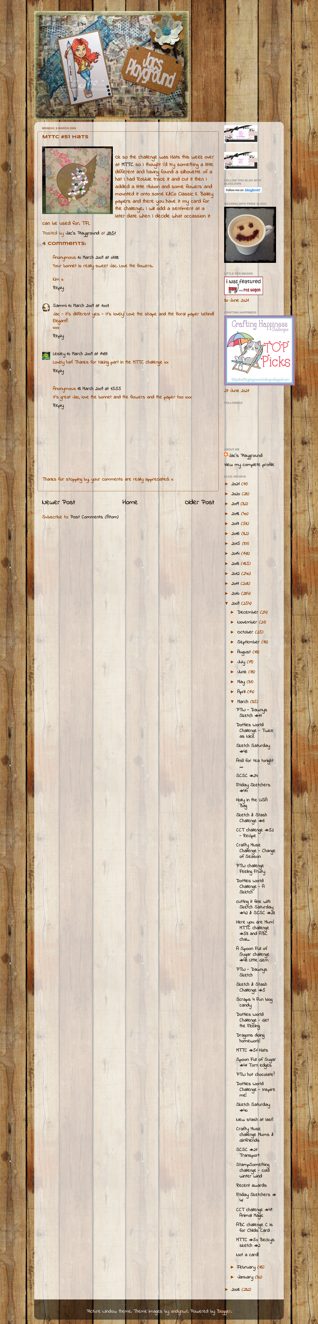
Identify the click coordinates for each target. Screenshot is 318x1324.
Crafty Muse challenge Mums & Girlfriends (255, 1135)
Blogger (224, 1311)
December (248, 612)
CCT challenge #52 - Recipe (255, 833)
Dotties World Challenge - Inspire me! (255, 1090)
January (246, 1277)
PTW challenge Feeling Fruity (250, 869)
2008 (236, 1289)
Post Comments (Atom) (94, 517)
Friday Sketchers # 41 (256, 1197)
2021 (236, 484)
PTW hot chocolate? (255, 1074)
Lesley (59, 354)
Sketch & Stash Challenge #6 (251, 818)
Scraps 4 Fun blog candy (254, 1002)
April (242, 692)
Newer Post (58, 503)
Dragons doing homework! (250, 1038)
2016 (236, 533)
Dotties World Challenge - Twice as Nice (254, 731)
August (244, 652)
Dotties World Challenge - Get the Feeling (252, 1020)
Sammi (59, 305)
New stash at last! (254, 1119)
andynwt (179, 1311)
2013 (236, 563)
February (247, 1267)
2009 (236, 603)
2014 (236, 553)
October (246, 632)
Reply (58, 288)
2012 (236, 573)
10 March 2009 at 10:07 (88, 305)
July (242, 662)
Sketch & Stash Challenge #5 (251, 987)
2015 (236, 543)
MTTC (127, 165)
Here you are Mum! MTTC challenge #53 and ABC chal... (255, 931)
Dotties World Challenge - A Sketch (250, 887)
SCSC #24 (246, 776)
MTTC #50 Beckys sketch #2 (255, 1243)
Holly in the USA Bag (251, 803)
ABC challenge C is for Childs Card (254, 1228)
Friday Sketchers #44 (253, 788)
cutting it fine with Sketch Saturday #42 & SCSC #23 (255, 907)
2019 (235, 504)
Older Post (199, 503)
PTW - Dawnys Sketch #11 (251, 713)
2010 (236, 593)
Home (130, 503)
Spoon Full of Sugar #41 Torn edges (256, 1062)
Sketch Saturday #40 (253, 1107)
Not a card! (247, 1255)
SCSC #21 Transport (247, 1152)
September (249, 642)
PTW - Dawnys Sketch (251, 972)
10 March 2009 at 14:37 (86, 354)
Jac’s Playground (245, 456)
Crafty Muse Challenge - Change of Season (255, 851)
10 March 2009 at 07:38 (98, 257)
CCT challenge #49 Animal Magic (254, 1212)
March (243, 702)
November (248, 622)
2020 (236, 494)
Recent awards (251, 1185)
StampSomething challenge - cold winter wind (252, 1170)
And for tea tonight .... (254, 763)
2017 (236, 523)
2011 (235, 583)
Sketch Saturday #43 (253, 748)
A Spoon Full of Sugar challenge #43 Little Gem (252, 954)
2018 (236, 514)
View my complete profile (249, 465)
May (241, 682)
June (242, 672)
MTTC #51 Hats (252, 1050)
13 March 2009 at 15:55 (99, 389)
